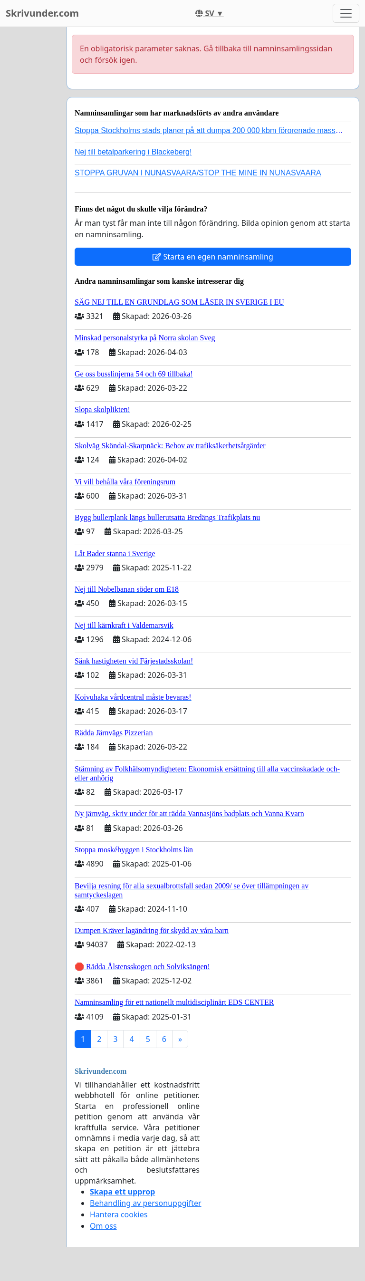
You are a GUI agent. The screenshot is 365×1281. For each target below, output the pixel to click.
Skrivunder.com (42, 13)
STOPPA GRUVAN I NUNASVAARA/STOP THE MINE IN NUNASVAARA (198, 173)
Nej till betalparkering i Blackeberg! (133, 152)
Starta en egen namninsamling (213, 256)
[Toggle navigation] (346, 13)
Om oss (103, 1226)
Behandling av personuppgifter (146, 1203)
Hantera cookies (118, 1214)
